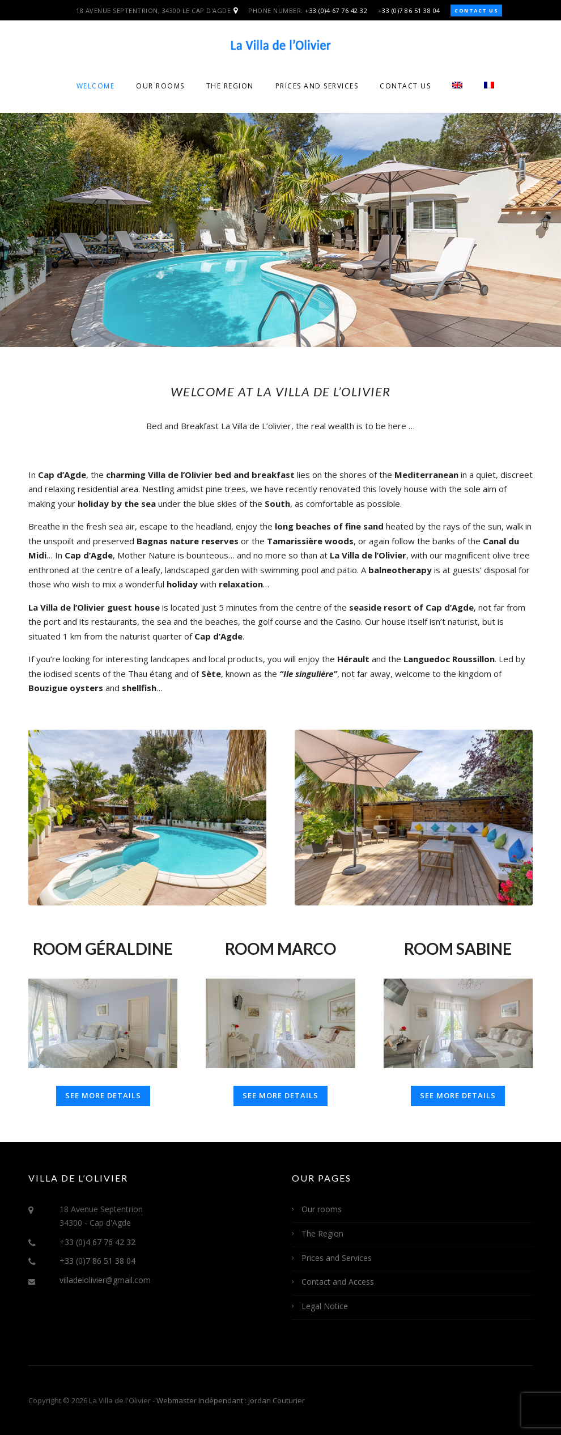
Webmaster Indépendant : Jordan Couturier (230, 1400)
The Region (230, 86)
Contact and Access (337, 1281)
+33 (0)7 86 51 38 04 (409, 10)
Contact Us (405, 86)
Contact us (476, 10)
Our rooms (160, 86)
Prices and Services (317, 86)
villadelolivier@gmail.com (105, 1280)
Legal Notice (324, 1306)
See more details (103, 1095)
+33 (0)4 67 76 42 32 (336, 10)
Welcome (95, 86)
